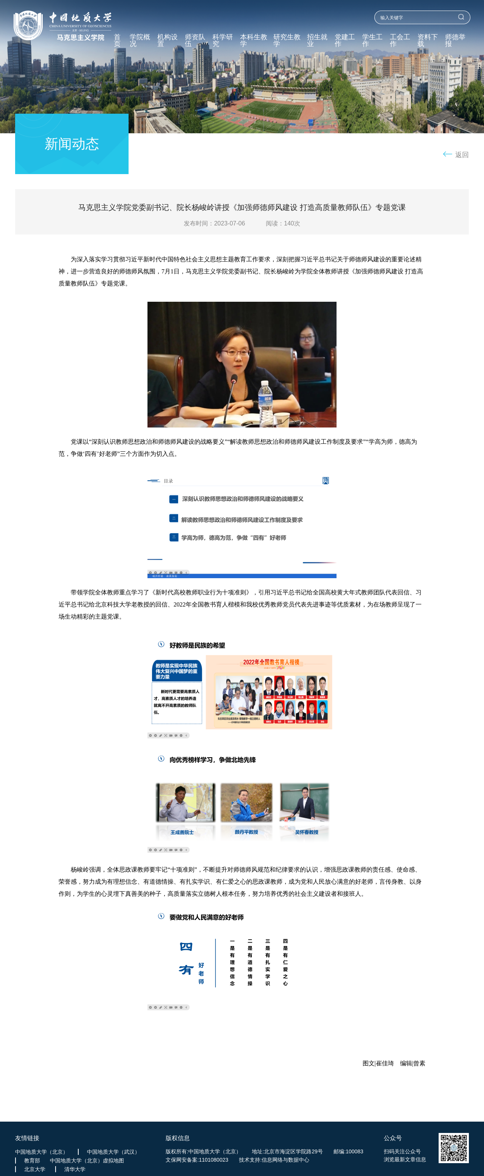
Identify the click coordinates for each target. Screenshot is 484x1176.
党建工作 (345, 41)
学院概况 (140, 41)
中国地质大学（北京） (41, 1152)
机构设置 (167, 41)
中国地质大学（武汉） (113, 1152)
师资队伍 (195, 41)
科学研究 (223, 41)
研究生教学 (287, 41)
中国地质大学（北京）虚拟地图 (87, 1160)
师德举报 (455, 41)
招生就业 (317, 41)
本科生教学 (253, 41)
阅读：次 (283, 223)
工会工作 (400, 41)
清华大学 (74, 1169)
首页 (117, 41)
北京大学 (34, 1169)
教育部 (32, 1160)
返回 (462, 155)
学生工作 (372, 41)
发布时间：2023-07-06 (214, 223)
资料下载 (427, 41)
